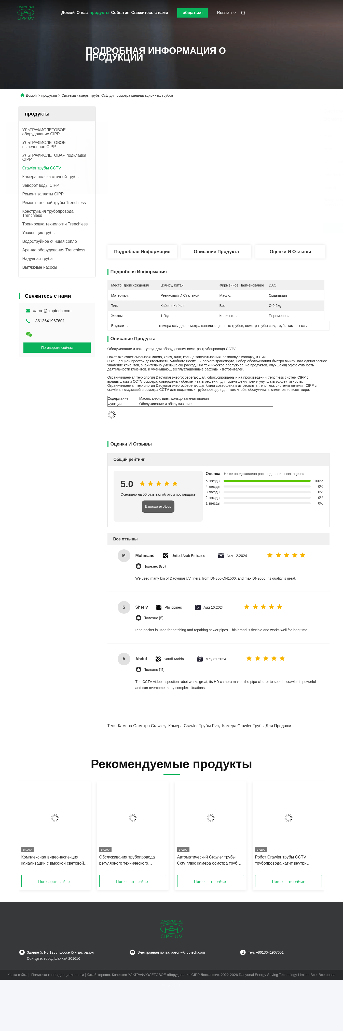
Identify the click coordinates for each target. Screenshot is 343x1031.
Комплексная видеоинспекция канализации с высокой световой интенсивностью (52, 860)
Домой (68, 12)
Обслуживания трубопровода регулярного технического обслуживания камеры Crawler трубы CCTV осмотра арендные (129, 860)
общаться (192, 12)
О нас (82, 12)
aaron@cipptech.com (52, 311)
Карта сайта (18, 975)
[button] (31, 830)
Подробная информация (142, 251)
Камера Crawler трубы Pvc (193, 726)
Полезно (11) (154, 670)
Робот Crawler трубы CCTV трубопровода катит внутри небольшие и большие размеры (285, 860)
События (120, 12)
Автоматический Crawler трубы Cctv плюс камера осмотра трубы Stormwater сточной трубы (208, 860)
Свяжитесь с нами (149, 12)
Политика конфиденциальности (57, 975)
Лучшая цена (245, 228)
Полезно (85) (155, 566)
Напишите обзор (158, 506)
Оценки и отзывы (290, 251)
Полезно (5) (154, 618)
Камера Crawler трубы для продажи (256, 726)
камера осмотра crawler (141, 726)
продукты (99, 12)
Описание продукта (216, 251)
